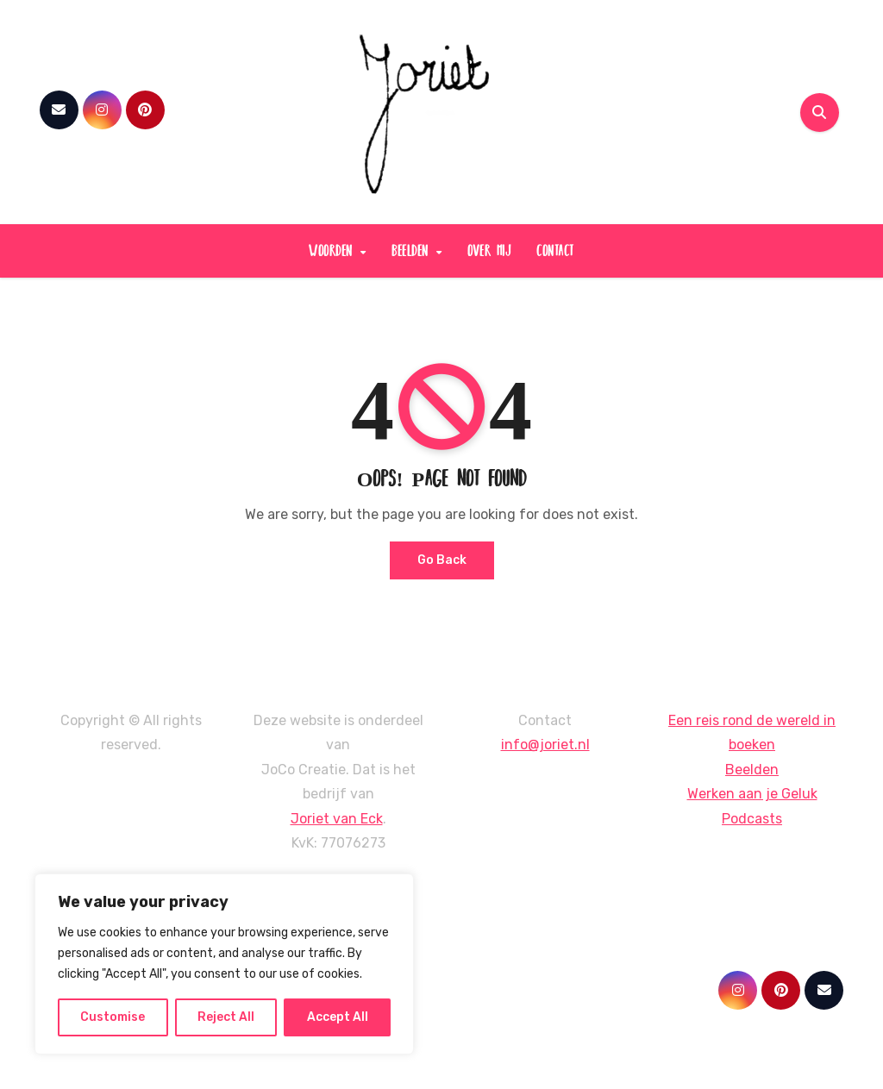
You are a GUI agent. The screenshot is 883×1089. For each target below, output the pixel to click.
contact (555, 250)
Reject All (225, 1017)
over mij (488, 250)
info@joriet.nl (545, 744)
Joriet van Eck (337, 818)
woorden (333, 250)
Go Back (442, 560)
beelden (412, 250)
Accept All (337, 1017)
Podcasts (752, 818)
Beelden (752, 769)
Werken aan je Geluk (752, 793)
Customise (112, 1017)
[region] (224, 964)
